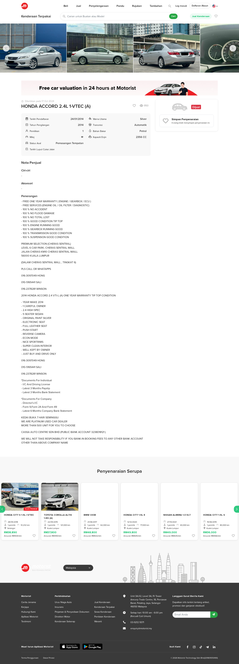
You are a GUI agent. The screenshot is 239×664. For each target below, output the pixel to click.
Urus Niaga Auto (63, 602)
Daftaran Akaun (200, 5)
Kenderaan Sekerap (65, 621)
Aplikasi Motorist (29, 616)
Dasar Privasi (48, 658)
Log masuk (181, 5)
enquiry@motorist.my (141, 628)
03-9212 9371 (137, 622)
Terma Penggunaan (30, 658)
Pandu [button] (120, 6)
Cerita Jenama (28, 602)
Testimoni (26, 621)
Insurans (59, 607)
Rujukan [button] (137, 6)
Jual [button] (78, 6)
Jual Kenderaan (200, 16)
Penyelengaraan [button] (99, 6)
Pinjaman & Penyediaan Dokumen (72, 611)
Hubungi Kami (28, 611)
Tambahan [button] (156, 6)
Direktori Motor (62, 616)
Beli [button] (66, 6)
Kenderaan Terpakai (36, 16)
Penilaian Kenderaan (104, 616)
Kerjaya (25, 607)
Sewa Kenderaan (103, 611)
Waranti (98, 621)
